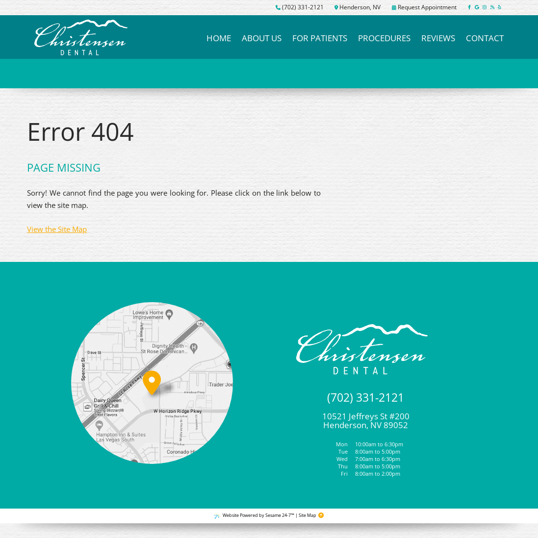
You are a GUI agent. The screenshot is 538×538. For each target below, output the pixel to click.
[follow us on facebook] (469, 7)
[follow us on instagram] (484, 7)
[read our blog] (492, 7)
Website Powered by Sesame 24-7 (254, 515)
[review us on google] (477, 7)
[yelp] (499, 7)
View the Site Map (57, 229)
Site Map (307, 515)
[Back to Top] (321, 515)
